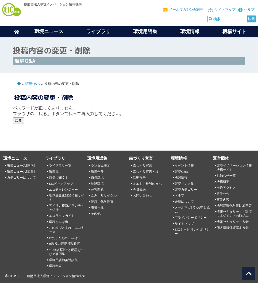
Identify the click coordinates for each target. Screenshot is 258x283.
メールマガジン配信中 (186, 9)
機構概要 (223, 182)
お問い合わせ (142, 195)
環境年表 (55, 266)
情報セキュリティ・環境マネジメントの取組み (234, 214)
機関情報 (181, 177)
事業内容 (223, 200)
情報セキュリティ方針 (233, 222)
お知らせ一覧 (226, 176)
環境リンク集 (184, 184)
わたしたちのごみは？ (65, 238)
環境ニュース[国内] (21, 165)
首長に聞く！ (58, 177)
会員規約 (139, 189)
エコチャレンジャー (63, 189)
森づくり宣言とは (146, 172)
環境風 (54, 172)
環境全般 (97, 172)
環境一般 (97, 207)
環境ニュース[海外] (21, 172)
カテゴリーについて (21, 177)
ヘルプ (249, 9)
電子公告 (223, 194)
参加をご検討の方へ (147, 184)
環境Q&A (32, 84)
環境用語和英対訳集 (63, 260)
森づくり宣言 (142, 165)
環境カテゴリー (186, 189)
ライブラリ (98, 31)
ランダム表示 (100, 165)
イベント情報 (184, 165)
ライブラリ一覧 (60, 165)
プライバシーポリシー (191, 217)
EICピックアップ (61, 184)
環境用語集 (145, 31)
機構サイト (234, 31)
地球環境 (97, 184)
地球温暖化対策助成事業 (234, 205)
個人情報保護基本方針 (233, 228)
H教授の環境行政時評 (64, 244)
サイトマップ (225, 9)
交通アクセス (226, 188)
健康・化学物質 (102, 201)
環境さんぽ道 (58, 222)
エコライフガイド (62, 216)
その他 (96, 213)
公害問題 (97, 189)
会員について (184, 201)
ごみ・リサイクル (104, 195)
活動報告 (139, 177)
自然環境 (97, 177)
